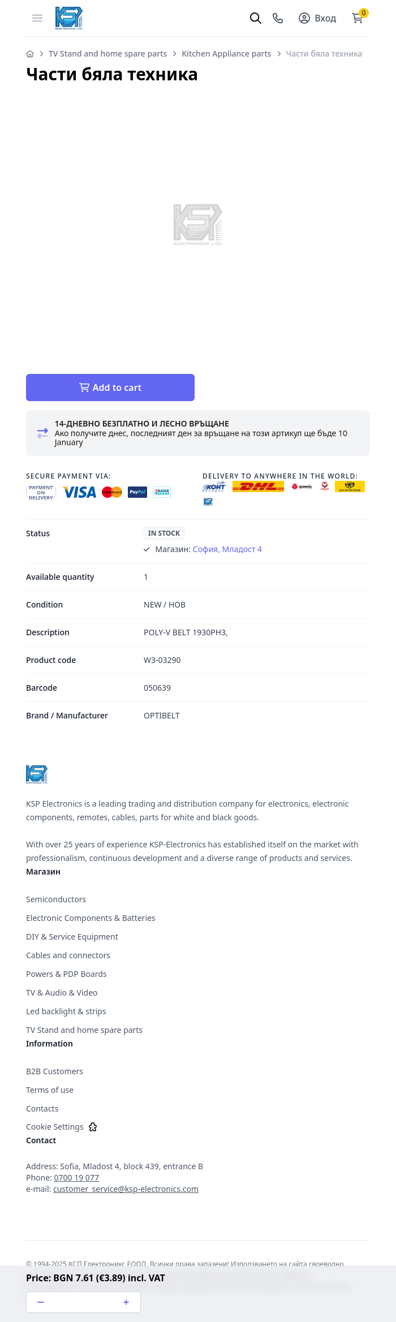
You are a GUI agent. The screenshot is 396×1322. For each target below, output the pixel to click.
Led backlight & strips (66, 1011)
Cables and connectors (68, 955)
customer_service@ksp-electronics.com (126, 1188)
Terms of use (50, 1089)
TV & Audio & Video (62, 992)
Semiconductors (56, 899)
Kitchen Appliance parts (226, 53)
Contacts (42, 1108)
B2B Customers (54, 1071)
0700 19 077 (76, 1177)
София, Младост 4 (227, 549)
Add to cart (110, 387)
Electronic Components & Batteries (91, 917)
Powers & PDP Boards (66, 973)
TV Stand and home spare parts (108, 53)
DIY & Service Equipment (72, 936)
